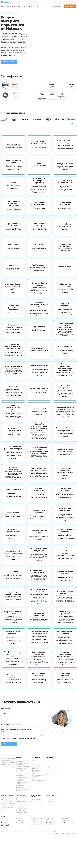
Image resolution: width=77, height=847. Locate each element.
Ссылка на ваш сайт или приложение (11, 724)
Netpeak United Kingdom (37, 818)
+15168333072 (49, 820)
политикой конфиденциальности (27, 738)
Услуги (9, 13)
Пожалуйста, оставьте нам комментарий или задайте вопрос (16, 730)
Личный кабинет (58, 6)
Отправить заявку (70, 6)
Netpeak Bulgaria (66, 818)
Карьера (30, 6)
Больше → (73, 123)
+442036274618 (35, 820)
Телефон (3, 713)
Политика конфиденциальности (68, 833)
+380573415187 (19, 820)
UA (71, 2)
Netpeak (3, 13)
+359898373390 (65, 820)
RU (74, 2)
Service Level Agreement (54, 833)
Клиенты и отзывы (11, 6)
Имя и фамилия (5, 708)
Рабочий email (5, 719)
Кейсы (19, 6)
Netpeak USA (49, 818)
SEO (14, 13)
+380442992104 (5, 820)
